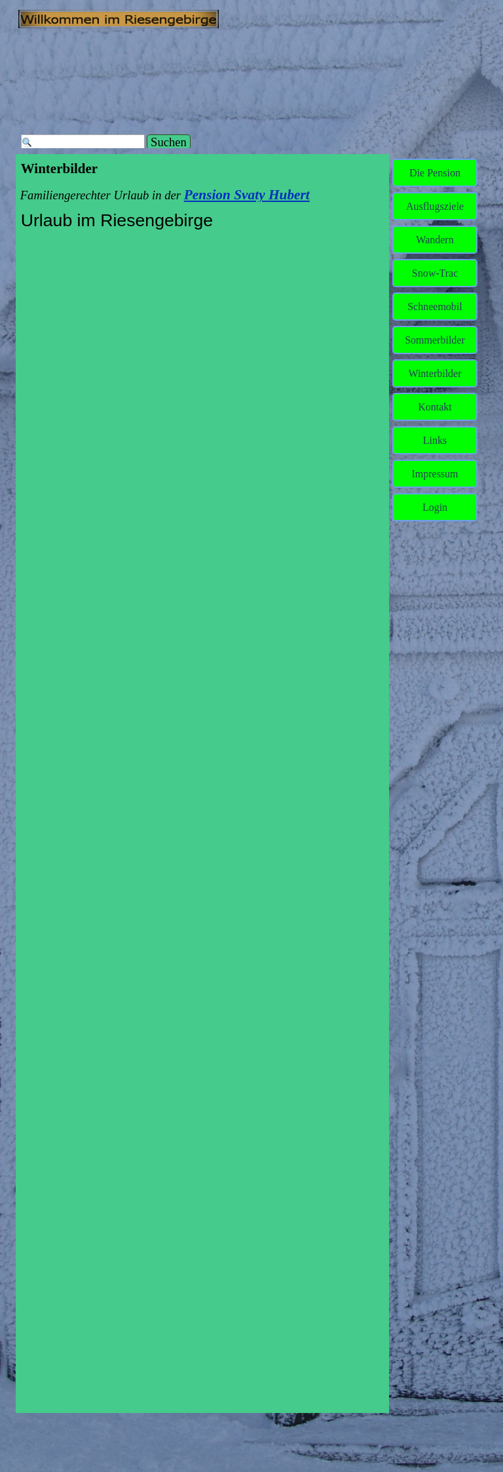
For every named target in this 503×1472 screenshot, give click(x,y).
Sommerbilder (435, 340)
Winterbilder (434, 373)
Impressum (434, 473)
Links (435, 440)
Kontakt (435, 406)
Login (434, 507)
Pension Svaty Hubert (247, 195)
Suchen (169, 142)
